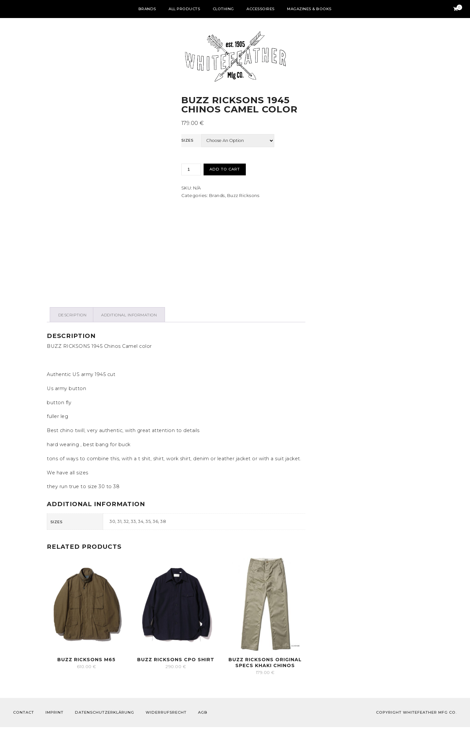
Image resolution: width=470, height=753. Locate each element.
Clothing (223, 9)
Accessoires (260, 9)
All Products (184, 9)
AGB (203, 738)
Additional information (129, 341)
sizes (187, 140)
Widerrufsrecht (166, 738)
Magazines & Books (309, 9)
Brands (147, 9)
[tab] (72, 340)
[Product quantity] (191, 169)
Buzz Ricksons (243, 195)
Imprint (54, 738)
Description (72, 341)
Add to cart (224, 169)
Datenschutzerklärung (104, 738)
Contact (23, 738)
